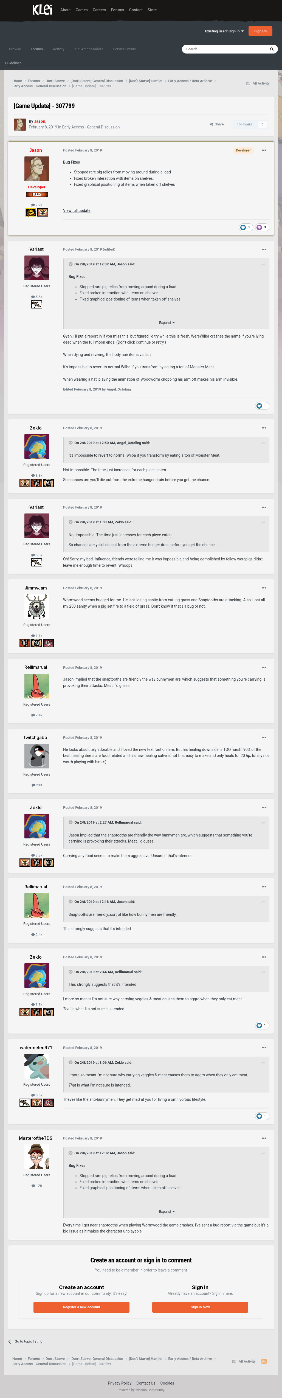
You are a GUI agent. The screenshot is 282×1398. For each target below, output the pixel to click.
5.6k (37, 1095)
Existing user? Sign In (224, 31)
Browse (15, 49)
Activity (58, 49)
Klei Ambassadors (88, 49)
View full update (77, 210)
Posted (82, 150)
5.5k (37, 297)
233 (37, 785)
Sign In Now (200, 1307)
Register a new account (81, 1307)
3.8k (37, 475)
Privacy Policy (119, 1383)
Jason (122, 264)
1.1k (37, 636)
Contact (136, 10)
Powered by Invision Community (141, 1390)
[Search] (211, 49)
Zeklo (119, 522)
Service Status (124, 49)
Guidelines (13, 63)
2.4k (37, 715)
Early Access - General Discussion (91, 127)
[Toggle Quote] (71, 264)
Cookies (167, 1383)
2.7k (37, 205)
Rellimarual (124, 822)
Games (82, 10)
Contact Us (146, 1383)
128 (37, 1186)
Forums (117, 10)
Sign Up (260, 31)
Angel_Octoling (129, 443)
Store (152, 10)
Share (217, 124)
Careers (99, 10)
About (65, 10)
